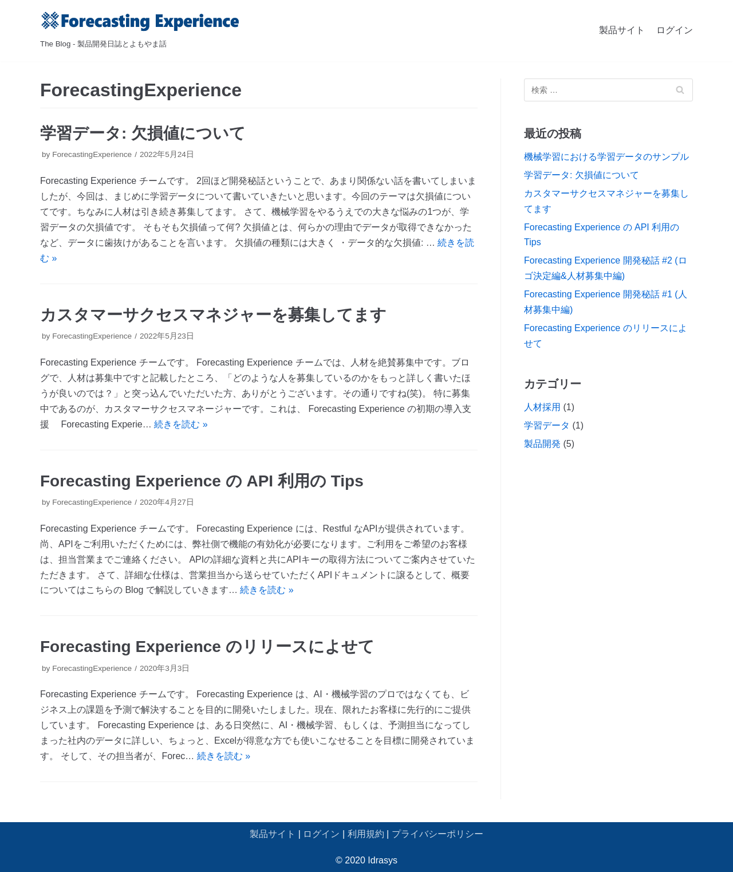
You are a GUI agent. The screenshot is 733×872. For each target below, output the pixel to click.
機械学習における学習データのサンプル (606, 157)
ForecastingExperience (92, 154)
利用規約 (366, 834)
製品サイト (622, 30)
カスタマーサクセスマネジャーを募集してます (213, 315)
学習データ (547, 425)
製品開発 (542, 444)
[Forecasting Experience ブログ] (140, 30)
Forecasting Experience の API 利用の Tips (202, 481)
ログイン (674, 30)
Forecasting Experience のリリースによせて (207, 646)
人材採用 (542, 407)
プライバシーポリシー (437, 834)
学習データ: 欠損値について (143, 133)
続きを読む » (180, 424)
